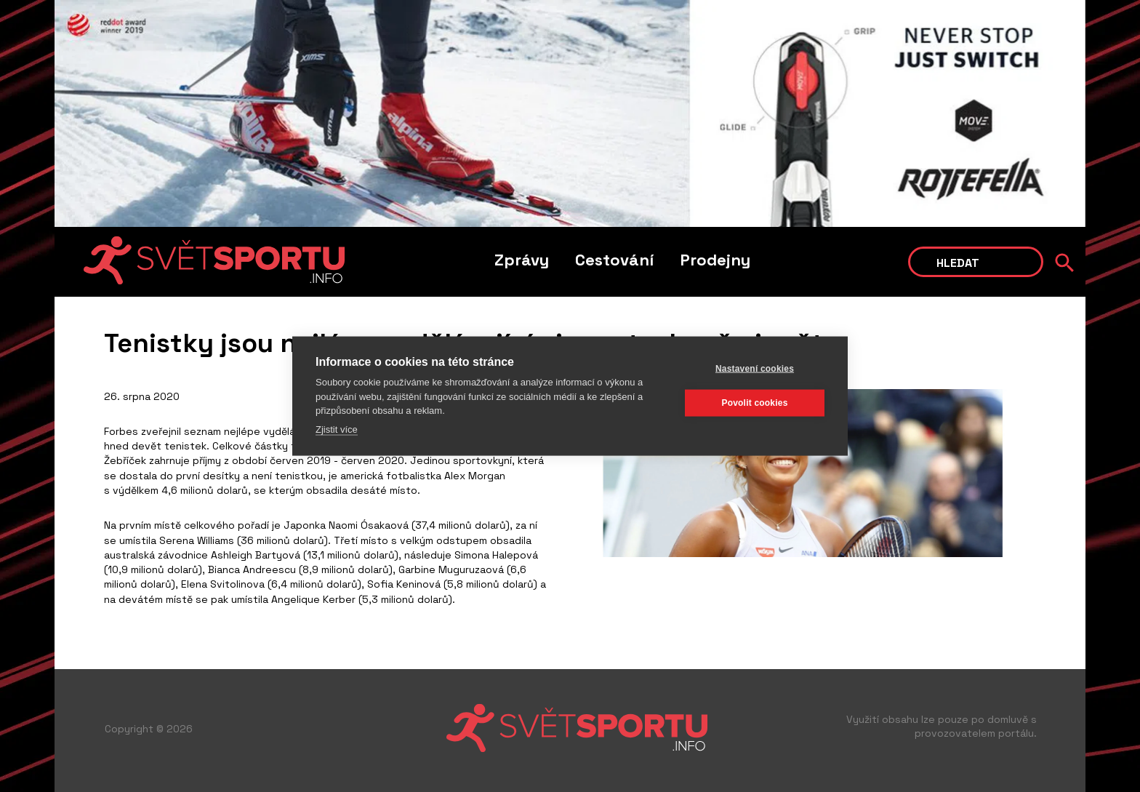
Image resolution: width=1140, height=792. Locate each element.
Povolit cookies (754, 402)
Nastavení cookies (754, 368)
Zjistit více (337, 428)
